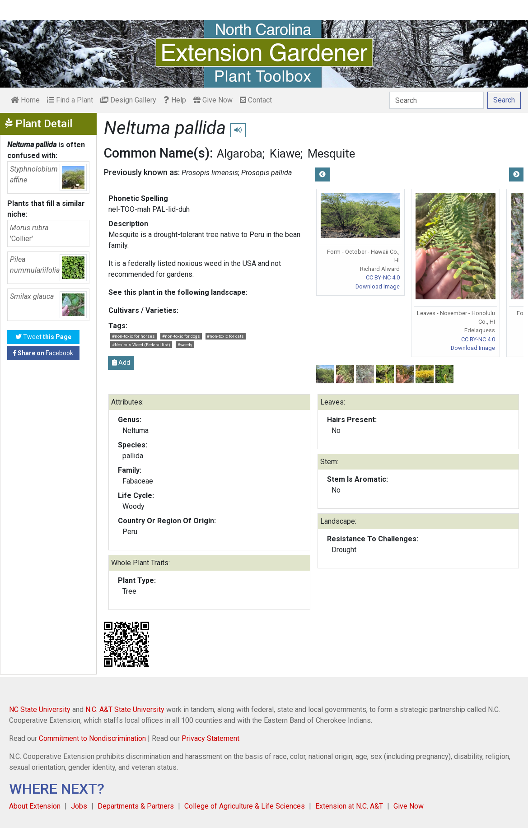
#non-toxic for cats (225, 336)
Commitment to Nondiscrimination (92, 738)
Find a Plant (70, 100)
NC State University (39, 709)
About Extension (35, 806)
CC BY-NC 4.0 (383, 277)
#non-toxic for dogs (181, 336)
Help (175, 100)
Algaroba (239, 153)
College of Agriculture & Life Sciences (244, 806)
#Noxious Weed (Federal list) (141, 344)
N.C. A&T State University (124, 709)
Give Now (213, 100)
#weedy (185, 344)
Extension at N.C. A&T (349, 806)
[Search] (436, 100)
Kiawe (285, 153)
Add (121, 362)
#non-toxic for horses (133, 336)
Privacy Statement (210, 738)
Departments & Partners (136, 806)
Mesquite (331, 153)
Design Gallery (128, 100)
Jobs (79, 806)
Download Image (377, 286)
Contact (256, 100)
